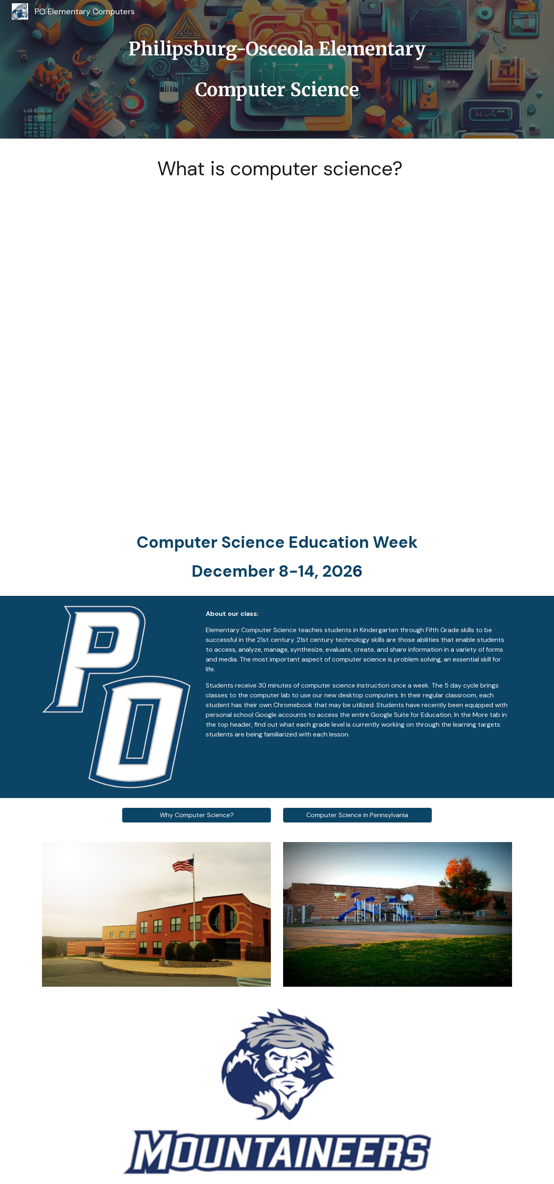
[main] (277, 69)
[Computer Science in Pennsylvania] (357, 815)
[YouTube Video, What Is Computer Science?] (277, 348)
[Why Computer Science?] (196, 815)
